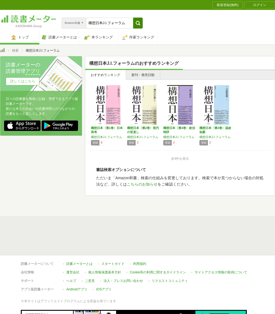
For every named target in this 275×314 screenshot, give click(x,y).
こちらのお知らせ (142, 184)
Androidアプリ (76, 289)
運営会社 (72, 272)
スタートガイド (112, 263)
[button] (138, 23)
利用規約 (139, 263)
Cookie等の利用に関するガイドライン (158, 272)
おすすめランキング (105, 75)
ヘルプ (71, 280)
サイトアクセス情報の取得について (221, 272)
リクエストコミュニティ (170, 280)
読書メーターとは (79, 263)
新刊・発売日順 (142, 75)
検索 (15, 50)
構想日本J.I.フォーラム (106, 137)
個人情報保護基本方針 (104, 272)
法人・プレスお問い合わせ (123, 280)
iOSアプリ (103, 289)
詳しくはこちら (22, 81)
